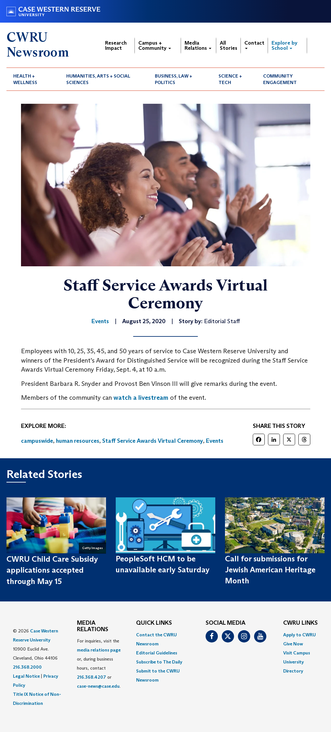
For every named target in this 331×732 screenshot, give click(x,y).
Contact (254, 44)
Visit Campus (296, 653)
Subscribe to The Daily (159, 662)
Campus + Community (154, 45)
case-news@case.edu (98, 686)
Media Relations (198, 45)
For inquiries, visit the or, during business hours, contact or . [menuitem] (99, 663)
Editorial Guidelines (156, 653)
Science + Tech (230, 79)
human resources (77, 440)
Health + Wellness (25, 79)
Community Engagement (280, 79)
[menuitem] (32, 79)
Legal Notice (26, 676)
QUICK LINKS (154, 623)
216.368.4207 (91, 677)
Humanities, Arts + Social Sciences (98, 79)
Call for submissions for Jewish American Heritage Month (270, 570)
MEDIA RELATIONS (92, 626)
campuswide (37, 440)
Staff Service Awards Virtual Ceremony (152, 440)
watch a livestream (140, 397)
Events (214, 440)
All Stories (228, 45)
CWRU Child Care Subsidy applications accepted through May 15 (52, 570)
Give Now (293, 644)
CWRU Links (300, 623)
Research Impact (116, 45)
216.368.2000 (27, 667)
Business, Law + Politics (173, 79)
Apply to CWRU (299, 635)
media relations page (99, 650)
